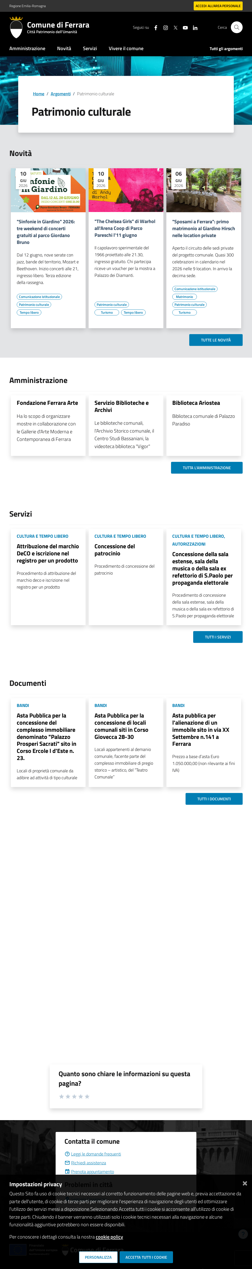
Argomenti (61, 93)
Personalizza (98, 1257)
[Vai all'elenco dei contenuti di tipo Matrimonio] (184, 297)
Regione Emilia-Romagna (27, 5)
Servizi (90, 48)
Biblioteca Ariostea (196, 402)
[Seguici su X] (173, 27)
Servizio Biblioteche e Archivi (121, 406)
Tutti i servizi (218, 637)
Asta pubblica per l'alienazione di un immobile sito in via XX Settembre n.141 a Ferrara (200, 729)
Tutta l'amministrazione (207, 468)
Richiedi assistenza (85, 1162)
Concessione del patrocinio (114, 550)
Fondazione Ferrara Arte (47, 402)
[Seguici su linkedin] (193, 27)
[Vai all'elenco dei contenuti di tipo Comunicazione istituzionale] (39, 297)
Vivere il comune (126, 48)
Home (38, 93)
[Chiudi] (245, 1182)
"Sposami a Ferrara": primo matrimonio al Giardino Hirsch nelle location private (203, 228)
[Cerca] (237, 27)
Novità (64, 48)
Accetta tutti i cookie (146, 1257)
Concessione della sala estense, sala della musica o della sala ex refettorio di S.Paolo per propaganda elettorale (202, 568)
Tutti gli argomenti (226, 48)
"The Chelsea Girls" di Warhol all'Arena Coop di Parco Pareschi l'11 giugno (124, 228)
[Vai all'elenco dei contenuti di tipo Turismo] (106, 312)
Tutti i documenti (214, 799)
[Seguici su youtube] (183, 27)
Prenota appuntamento (89, 1171)
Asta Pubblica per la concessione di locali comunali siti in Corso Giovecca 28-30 (121, 726)
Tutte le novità (216, 340)
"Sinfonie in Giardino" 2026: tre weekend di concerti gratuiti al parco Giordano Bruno (46, 232)
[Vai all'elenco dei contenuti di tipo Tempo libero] (29, 312)
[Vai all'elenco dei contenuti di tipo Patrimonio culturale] (34, 305)
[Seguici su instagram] (164, 27)
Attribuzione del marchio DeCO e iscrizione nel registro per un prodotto (48, 553)
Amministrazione (27, 48)
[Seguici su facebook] (154, 27)
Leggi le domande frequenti (92, 1154)
